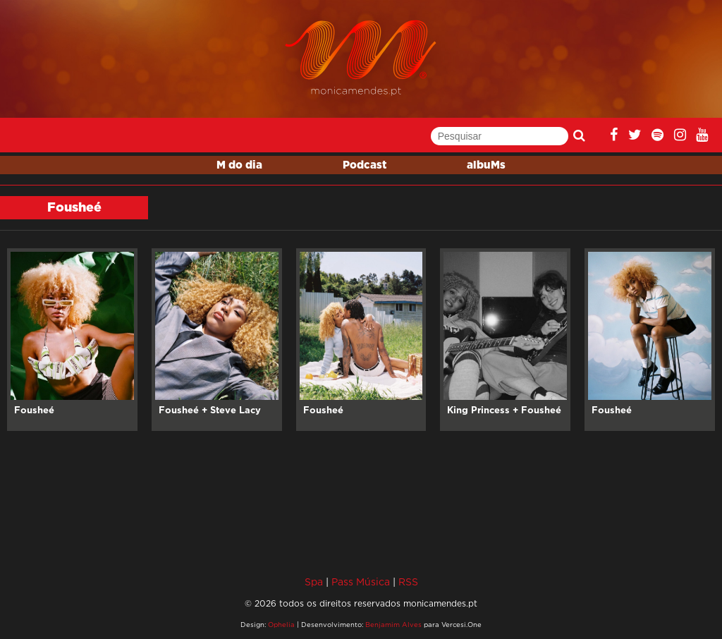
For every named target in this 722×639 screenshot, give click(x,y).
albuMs (486, 165)
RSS (408, 581)
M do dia (239, 165)
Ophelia (281, 624)
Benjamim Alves (393, 624)
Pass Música (360, 581)
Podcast (364, 165)
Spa (314, 581)
